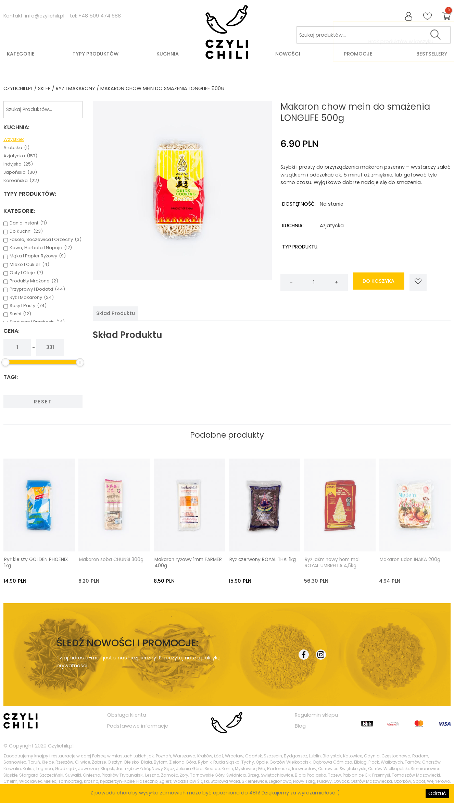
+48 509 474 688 (99, 15)
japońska (20, 172)
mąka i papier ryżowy (38, 256)
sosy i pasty (28, 306)
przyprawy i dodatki (37, 289)
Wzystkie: (13, 139)
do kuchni (26, 231)
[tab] (115, 313)
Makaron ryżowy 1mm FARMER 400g (188, 562)
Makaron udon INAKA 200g (410, 559)
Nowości (287, 53)
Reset (43, 401)
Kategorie (21, 53)
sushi (20, 314)
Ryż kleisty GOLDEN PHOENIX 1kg (36, 562)
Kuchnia (167, 53)
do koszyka (378, 282)
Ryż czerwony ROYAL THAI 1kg (262, 559)
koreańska (21, 181)
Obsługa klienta (126, 714)
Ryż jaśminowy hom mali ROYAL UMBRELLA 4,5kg (333, 562)
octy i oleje (26, 273)
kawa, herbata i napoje (41, 248)
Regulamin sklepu (316, 714)
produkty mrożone (34, 281)
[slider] (5, 362)
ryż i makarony (75, 88)
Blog (300, 725)
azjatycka (20, 156)
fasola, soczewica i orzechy (45, 239)
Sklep (44, 88)
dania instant (28, 223)
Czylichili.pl (61, 745)
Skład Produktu (115, 313)
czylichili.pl (18, 88)
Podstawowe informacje (137, 725)
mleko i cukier (29, 264)
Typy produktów (95, 53)
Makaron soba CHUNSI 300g (111, 559)
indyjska (18, 164)
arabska (16, 148)
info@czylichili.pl (44, 15)
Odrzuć (437, 793)
